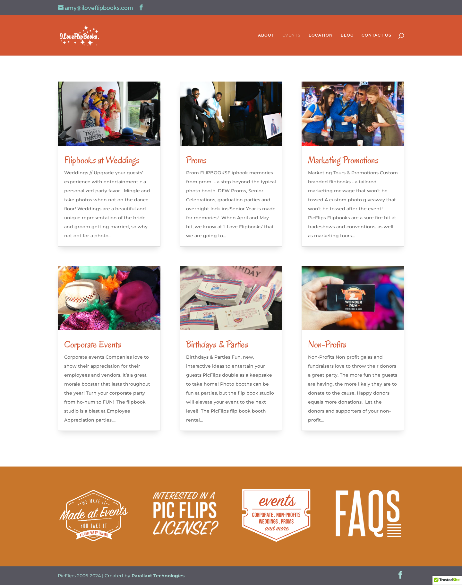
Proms (196, 160)
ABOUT (266, 35)
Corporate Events (92, 344)
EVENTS (291, 35)
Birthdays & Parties (217, 344)
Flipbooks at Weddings (102, 160)
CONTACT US (376, 35)
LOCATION (321, 35)
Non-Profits (327, 344)
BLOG (347, 35)
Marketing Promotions (343, 160)
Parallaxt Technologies (158, 576)
